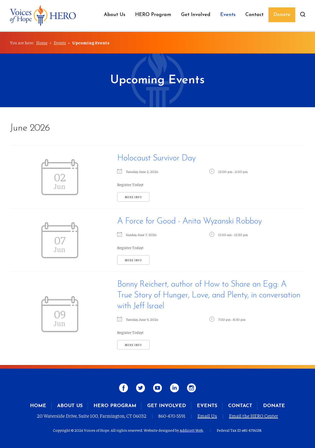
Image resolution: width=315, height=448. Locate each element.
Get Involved (195, 14)
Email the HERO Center (253, 416)
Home (41, 42)
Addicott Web (191, 430)
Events (228, 14)
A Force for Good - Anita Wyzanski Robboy (189, 221)
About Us (114, 14)
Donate (281, 14)
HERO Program (153, 14)
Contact (254, 14)
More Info (133, 197)
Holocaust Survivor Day (156, 158)
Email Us (207, 416)
